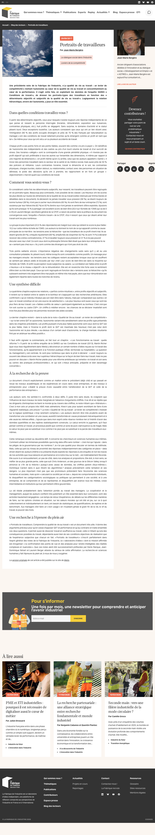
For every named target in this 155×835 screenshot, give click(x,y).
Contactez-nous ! (109, 784)
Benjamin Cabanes (70, 725)
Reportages (78, 788)
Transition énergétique (120, 743)
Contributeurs (51, 795)
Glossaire (134, 784)
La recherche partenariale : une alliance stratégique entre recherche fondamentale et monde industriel (76, 711)
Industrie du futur (15, 744)
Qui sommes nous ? (53, 778)
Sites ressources (137, 788)
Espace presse (126, 12)
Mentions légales (138, 792)
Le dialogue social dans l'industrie (76, 57)
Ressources (135, 778)
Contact (105, 778)
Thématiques (51, 12)
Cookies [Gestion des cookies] (149, 819)
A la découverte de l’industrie (72, 748)
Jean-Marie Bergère (73, 50)
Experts (80, 12)
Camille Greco (119, 716)
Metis (66, 560)
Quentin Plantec (89, 725)
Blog (114, 12)
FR (3, 2)
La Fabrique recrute (110, 788)
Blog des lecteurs (18, 25)
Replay (90, 12)
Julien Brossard (17, 720)
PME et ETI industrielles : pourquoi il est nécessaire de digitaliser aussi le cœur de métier (26, 709)
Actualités (101, 12)
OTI (137, 12)
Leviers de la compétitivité (73, 63)
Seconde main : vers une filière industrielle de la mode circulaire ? (125, 706)
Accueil (5, 25)
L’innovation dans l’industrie (19, 748)
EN (7, 2)
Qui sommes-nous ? (33, 12)
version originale (19, 560)
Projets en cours (80, 784)
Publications (68, 12)
